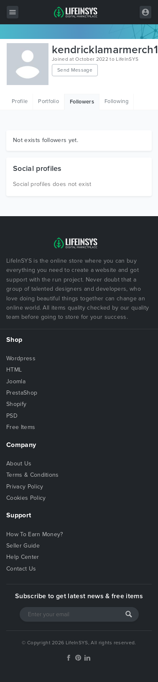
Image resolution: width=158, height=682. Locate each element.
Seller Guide (23, 545)
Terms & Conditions (32, 474)
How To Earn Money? (34, 534)
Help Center (22, 557)
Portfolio (48, 101)
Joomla (15, 381)
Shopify (16, 404)
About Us (19, 463)
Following (116, 101)
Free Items (20, 427)
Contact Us (21, 568)
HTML (14, 369)
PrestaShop (21, 392)
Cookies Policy (26, 497)
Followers (82, 101)
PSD (12, 415)
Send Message (74, 70)
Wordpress (21, 358)
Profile (20, 101)
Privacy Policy (24, 486)
